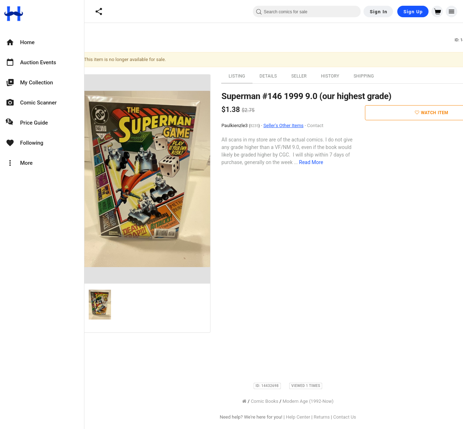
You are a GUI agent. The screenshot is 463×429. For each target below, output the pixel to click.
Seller (305, 76)
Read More (318, 162)
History (337, 76)
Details (274, 76)
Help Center (304, 417)
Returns (328, 417)
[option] (42, 42)
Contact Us (351, 417)
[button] (98, 11)
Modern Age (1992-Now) (314, 401)
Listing (243, 76)
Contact (322, 125)
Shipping (370, 76)
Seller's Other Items (290, 125)
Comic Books (271, 401)
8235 (261, 125)
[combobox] (307, 11)
